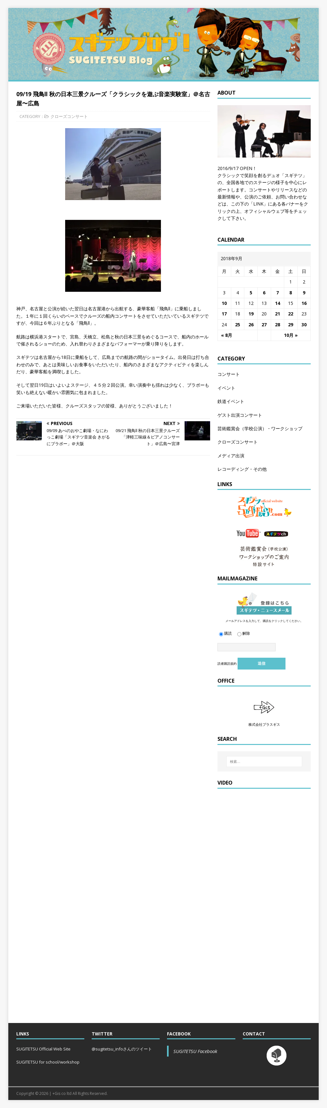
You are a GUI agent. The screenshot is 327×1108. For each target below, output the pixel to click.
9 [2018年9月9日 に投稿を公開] (304, 293)
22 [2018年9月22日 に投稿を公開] (290, 314)
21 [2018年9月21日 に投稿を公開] (277, 314)
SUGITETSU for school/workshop (48, 1062)
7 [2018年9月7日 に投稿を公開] (277, 293)
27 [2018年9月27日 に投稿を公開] (264, 325)
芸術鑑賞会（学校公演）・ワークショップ (259, 428)
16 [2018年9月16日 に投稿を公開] (304, 303)
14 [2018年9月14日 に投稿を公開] (277, 303)
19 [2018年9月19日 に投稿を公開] (251, 314)
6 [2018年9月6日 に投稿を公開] (264, 293)
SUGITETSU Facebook (195, 1051)
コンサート (228, 374)
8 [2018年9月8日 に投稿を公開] (290, 293)
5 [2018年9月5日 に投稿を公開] (251, 293)
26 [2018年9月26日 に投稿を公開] (251, 325)
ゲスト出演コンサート (239, 415)
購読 (225, 633)
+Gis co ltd (62, 1093)
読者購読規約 (227, 663)
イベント (226, 388)
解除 (243, 633)
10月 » (291, 335)
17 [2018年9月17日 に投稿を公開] (224, 314)
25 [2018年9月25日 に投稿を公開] (237, 325)
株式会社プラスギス (264, 724)
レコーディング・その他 (242, 469)
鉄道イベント (230, 401)
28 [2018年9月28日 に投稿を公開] (277, 325)
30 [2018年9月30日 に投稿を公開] (304, 325)
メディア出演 (230, 456)
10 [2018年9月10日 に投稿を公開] (224, 303)
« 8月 (226, 335)
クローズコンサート (69, 116)
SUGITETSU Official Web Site (43, 1049)
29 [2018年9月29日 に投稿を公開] (290, 325)
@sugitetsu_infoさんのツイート (122, 1049)
